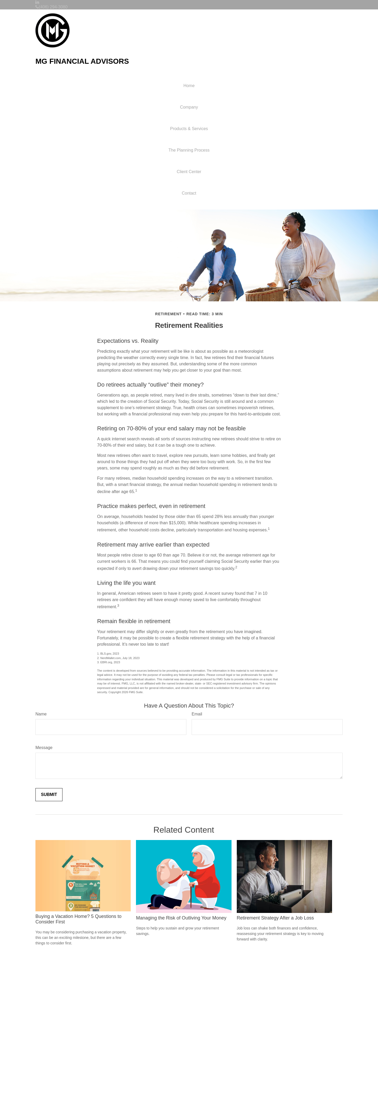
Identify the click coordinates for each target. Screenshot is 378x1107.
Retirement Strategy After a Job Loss (275, 918)
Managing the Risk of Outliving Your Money (181, 918)
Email (197, 714)
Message (43, 747)
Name (41, 714)
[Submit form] (48, 794)
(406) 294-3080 (51, 7)
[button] (189, 107)
